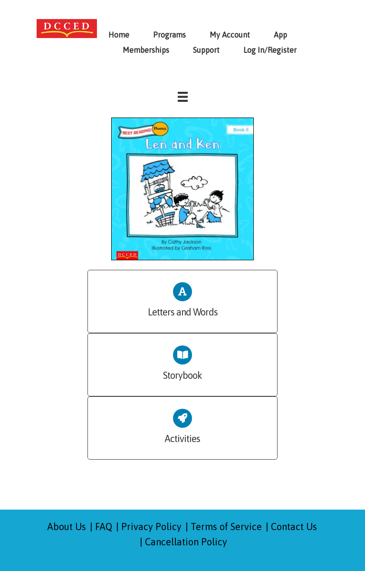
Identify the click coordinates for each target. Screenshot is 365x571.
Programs (169, 34)
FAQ (103, 526)
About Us (67, 526)
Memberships (146, 50)
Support (206, 50)
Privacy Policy (151, 526)
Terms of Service (226, 526)
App (280, 34)
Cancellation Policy (186, 541)
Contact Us (294, 526)
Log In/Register (270, 50)
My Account (230, 34)
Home (118, 34)
